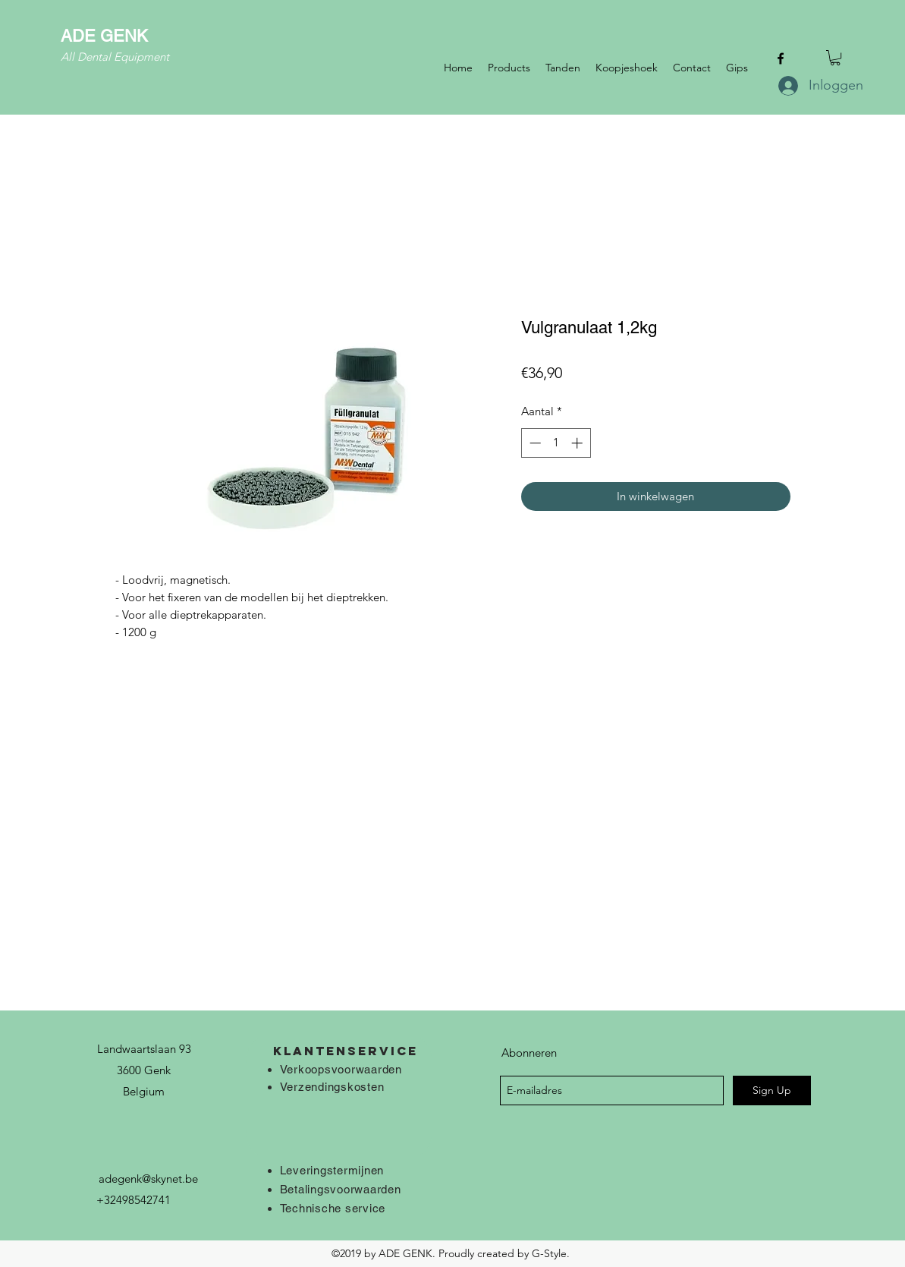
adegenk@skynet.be (148, 1178)
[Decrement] (533, 443)
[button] (835, 57)
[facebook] (780, 58)
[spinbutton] (555, 443)
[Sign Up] (772, 1090)
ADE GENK (104, 36)
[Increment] (578, 443)
